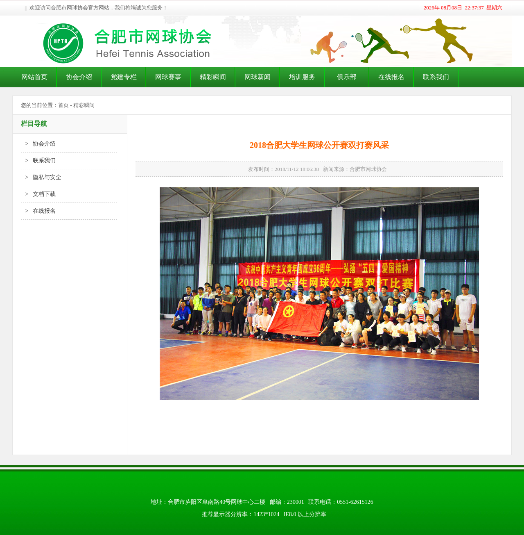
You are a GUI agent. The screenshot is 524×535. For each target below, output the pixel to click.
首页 (63, 105)
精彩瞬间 (213, 76)
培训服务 (302, 76)
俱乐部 (347, 76)
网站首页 (34, 76)
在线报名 (391, 76)
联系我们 (436, 76)
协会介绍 (79, 76)
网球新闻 (257, 76)
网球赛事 (168, 76)
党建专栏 (124, 76)
